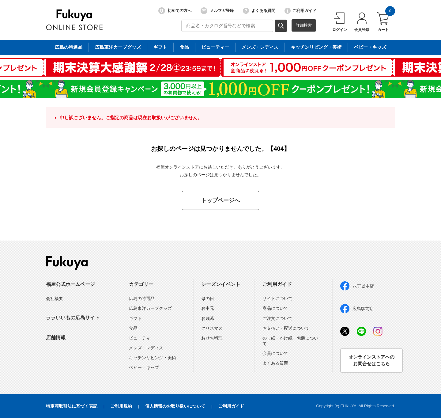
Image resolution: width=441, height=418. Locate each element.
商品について (275, 308)
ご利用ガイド (300, 11)
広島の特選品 (142, 298)
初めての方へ (174, 10)
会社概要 (54, 298)
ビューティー (142, 338)
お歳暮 (207, 318)
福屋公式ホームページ (70, 284)
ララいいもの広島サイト (73, 317)
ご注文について (277, 318)
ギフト (135, 318)
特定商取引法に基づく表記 (71, 406)
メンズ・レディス (146, 347)
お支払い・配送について (286, 328)
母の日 (207, 298)
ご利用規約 (121, 406)
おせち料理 (212, 338)
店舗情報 (56, 337)
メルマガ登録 (217, 10)
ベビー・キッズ (144, 367)
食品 (133, 328)
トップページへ (220, 200)
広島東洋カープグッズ (150, 308)
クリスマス (212, 328)
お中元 (207, 308)
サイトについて (277, 298)
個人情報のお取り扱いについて (175, 406)
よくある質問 (259, 11)
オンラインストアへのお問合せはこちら (371, 360)
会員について (275, 353)
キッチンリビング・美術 (152, 357)
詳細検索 (304, 25)
